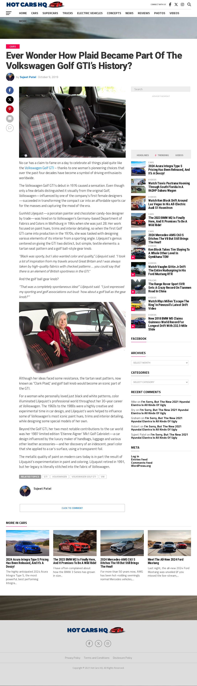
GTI (45, 476)
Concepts (114, 13)
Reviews (144, 13)
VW (103, 476)
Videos (174, 13)
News (129, 13)
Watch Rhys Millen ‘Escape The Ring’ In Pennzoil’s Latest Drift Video (168, 304)
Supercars (50, 13)
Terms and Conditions (96, 658)
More (23, 21)
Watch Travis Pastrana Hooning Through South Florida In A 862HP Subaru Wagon (169, 186)
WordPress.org (141, 466)
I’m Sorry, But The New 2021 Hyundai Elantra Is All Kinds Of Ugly (160, 403)
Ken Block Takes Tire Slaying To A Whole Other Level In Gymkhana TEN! (169, 253)
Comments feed (141, 462)
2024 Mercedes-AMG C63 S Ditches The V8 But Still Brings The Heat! (168, 238)
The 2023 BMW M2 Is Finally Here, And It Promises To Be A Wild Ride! (167, 221)
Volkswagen (59, 476)
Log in (135, 456)
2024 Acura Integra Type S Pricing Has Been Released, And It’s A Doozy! (169, 169)
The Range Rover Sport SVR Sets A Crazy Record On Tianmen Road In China (169, 287)
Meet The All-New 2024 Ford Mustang (165, 561)
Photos (159, 13)
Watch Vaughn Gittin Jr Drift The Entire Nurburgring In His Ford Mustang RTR (167, 270)
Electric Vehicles (90, 13)
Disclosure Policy (122, 658)
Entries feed (139, 459)
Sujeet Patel (28, 77)
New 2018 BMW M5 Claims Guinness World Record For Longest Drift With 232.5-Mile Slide (167, 324)
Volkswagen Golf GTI (39, 167)
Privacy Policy (72, 658)
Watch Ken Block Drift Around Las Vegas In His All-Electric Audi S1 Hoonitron (167, 204)
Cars (34, 13)
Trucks (67, 13)
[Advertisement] (99, 28)
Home (23, 13)
